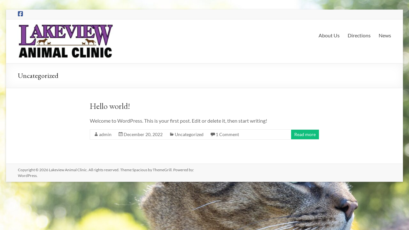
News (385, 35)
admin (105, 134)
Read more (305, 134)
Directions (359, 35)
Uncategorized (189, 134)
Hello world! (110, 106)
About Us (329, 35)
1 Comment (227, 134)
